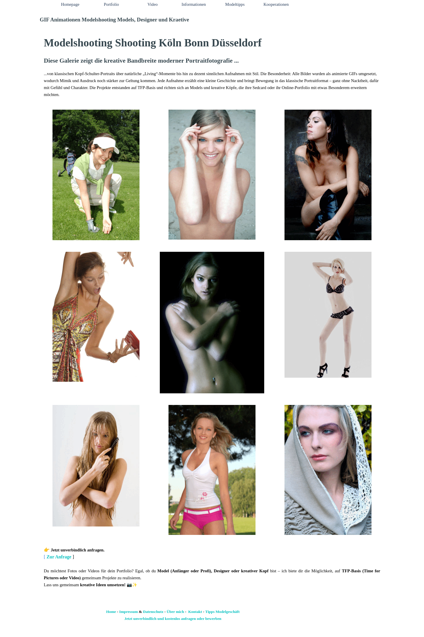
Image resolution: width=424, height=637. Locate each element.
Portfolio (111, 4)
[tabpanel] (212, 66)
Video (153, 4)
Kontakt (195, 611)
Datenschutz (153, 611)
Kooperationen (276, 4)
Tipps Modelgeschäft (222, 611)
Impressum (128, 611)
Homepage (70, 4)
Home (111, 611)
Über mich (175, 611)
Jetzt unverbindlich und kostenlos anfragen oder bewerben (172, 618)
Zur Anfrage (58, 556)
